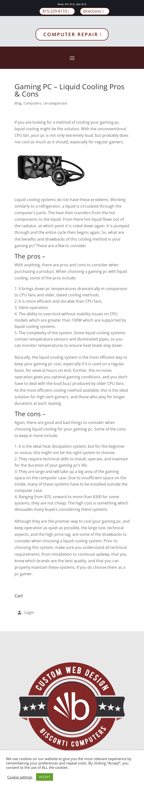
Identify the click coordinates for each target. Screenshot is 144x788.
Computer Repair (70, 34)
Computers (32, 103)
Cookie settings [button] (19, 777)
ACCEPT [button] (44, 777)
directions (92, 11)
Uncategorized (55, 103)
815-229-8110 (55, 11)
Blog (18, 103)
